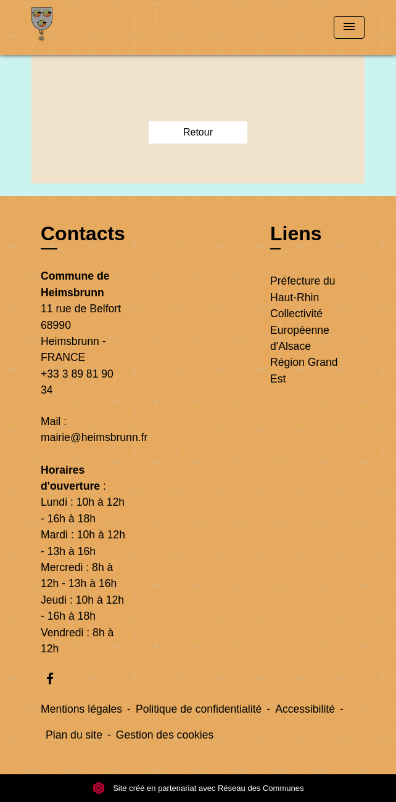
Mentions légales (81, 709)
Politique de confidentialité (199, 709)
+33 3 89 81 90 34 (77, 382)
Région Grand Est (304, 370)
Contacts (83, 233)
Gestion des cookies (164, 735)
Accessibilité (305, 709)
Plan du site (74, 735)
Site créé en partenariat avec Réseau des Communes (198, 788)
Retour (198, 132)
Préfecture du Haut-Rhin (303, 289)
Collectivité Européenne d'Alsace (299, 329)
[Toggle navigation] (349, 27)
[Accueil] (77, 27)
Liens (296, 233)
